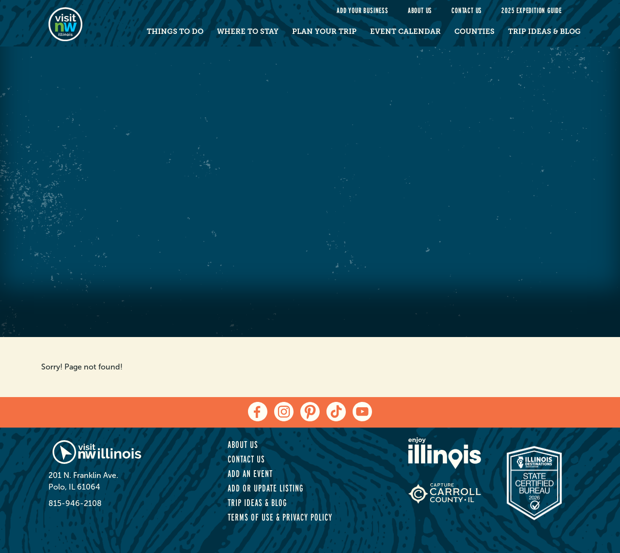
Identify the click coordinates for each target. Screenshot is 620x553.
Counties (474, 31)
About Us (420, 10)
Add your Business (362, 10)
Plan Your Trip (324, 31)
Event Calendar (405, 31)
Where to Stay (248, 31)
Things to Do (175, 31)
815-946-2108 (75, 503)
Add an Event (250, 473)
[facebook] (257, 411)
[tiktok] (336, 411)
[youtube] (362, 411)
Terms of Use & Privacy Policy (280, 517)
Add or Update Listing (265, 488)
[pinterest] (310, 411)
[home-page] (86, 23)
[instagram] (284, 411)
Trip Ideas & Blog (544, 31)
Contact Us (466, 10)
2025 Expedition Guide (531, 10)
